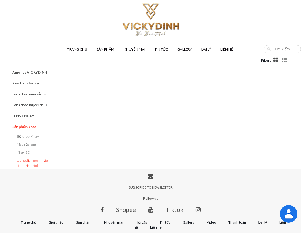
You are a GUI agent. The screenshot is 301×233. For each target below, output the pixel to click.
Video (211, 222)
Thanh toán (237, 222)
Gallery (184, 49)
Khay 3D (23, 152)
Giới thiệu (56, 222)
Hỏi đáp (141, 222)
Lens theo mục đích (30, 105)
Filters (266, 60)
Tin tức (161, 49)
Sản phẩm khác (25, 126)
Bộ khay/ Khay (28, 136)
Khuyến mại (134, 49)
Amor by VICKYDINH (29, 72)
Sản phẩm (105, 49)
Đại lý (206, 49)
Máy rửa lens (26, 144)
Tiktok (174, 209)
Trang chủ (77, 49)
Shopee (126, 209)
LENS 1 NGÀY (23, 116)
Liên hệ (226, 49)
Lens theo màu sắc (29, 94)
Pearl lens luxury (25, 83)
